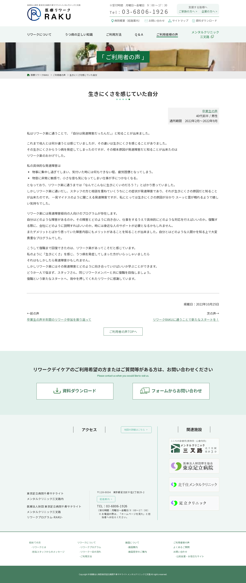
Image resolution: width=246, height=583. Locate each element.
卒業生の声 (210, 111)
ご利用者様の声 (167, 34)
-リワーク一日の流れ (90, 551)
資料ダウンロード (79, 390)
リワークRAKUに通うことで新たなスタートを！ (186, 319)
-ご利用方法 (86, 556)
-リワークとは (39, 547)
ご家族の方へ (187, 11)
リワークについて (39, 34)
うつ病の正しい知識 (79, 34)
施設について (132, 542)
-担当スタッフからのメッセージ (48, 551)
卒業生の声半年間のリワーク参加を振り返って (59, 319)
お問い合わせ (180, 551)
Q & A (139, 34)
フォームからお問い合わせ (176, 390)
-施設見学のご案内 (137, 551)
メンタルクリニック (205, 34)
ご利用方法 (113, 34)
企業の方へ (208, 11)
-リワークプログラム (90, 547)
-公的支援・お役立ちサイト (190, 556)
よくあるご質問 (181, 547)
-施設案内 (133, 547)
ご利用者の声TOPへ (123, 331)
